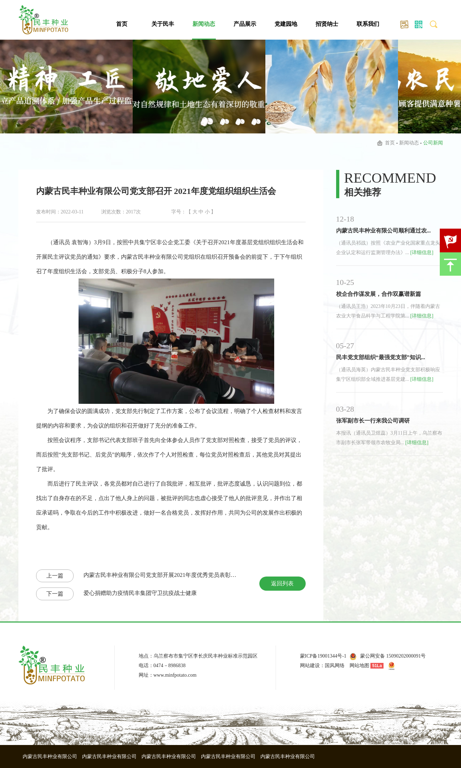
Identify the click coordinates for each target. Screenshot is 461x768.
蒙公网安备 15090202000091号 (393, 656)
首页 (121, 24)
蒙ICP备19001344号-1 (323, 656)
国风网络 (335, 665)
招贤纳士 (327, 24)
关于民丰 (162, 24)
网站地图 (359, 665)
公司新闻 (433, 142)
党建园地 (286, 24)
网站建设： (312, 665)
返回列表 (282, 583)
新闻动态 (203, 24)
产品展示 (245, 24)
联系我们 (368, 24)
